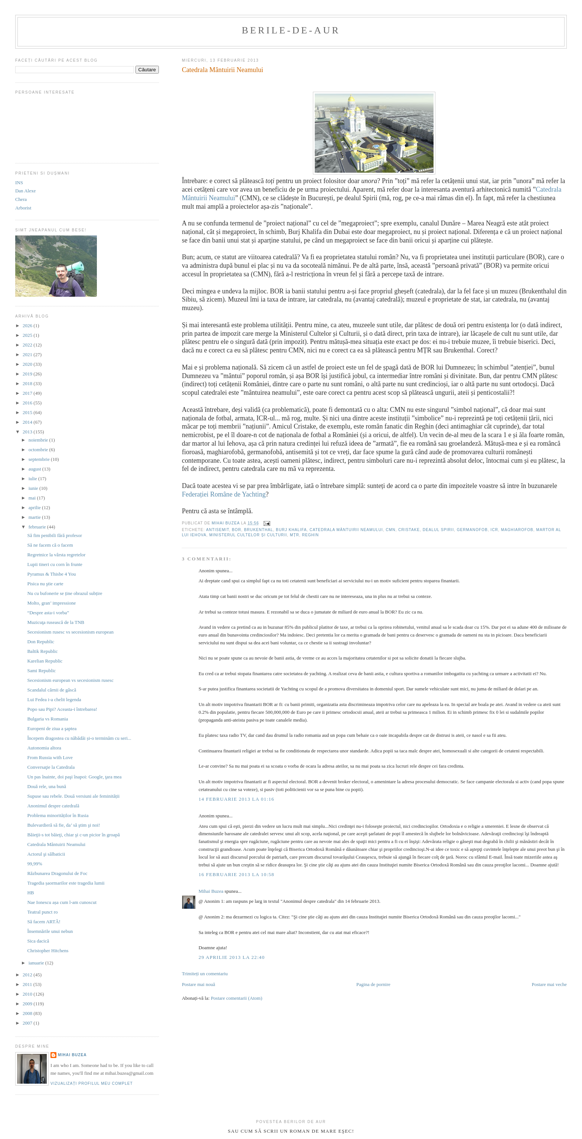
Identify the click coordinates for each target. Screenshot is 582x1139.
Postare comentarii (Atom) (236, 998)
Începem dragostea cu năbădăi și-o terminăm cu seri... (79, 738)
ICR (494, 530)
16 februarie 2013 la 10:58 (236, 874)
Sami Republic (41, 670)
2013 (28, 432)
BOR (236, 530)
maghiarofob (517, 530)
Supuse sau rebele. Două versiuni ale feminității (73, 796)
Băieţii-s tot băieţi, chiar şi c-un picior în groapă (73, 834)
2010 (28, 994)
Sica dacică (38, 941)
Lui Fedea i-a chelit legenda (54, 699)
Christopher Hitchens (47, 950)
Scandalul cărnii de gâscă (51, 690)
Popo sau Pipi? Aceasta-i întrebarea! (62, 709)
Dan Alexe (25, 190)
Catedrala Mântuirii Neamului (346, 530)
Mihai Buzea (211, 891)
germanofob (472, 530)
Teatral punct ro (42, 912)
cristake (409, 530)
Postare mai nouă (198, 984)
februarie (38, 527)
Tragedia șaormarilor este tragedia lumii (65, 883)
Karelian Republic (44, 661)
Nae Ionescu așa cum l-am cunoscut (62, 902)
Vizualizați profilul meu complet (91, 1083)
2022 (28, 345)
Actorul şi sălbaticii (46, 854)
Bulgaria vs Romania (47, 719)
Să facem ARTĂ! (43, 921)
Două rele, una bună (46, 786)
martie (35, 517)
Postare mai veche (549, 984)
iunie (34, 488)
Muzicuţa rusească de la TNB (55, 622)
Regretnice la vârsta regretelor (56, 554)
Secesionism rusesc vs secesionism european (70, 632)
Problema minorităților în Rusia (57, 815)
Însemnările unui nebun (50, 931)
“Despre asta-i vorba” (48, 612)
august (35, 469)
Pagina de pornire (373, 984)
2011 (28, 984)
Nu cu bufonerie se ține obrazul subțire (64, 593)
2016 (28, 403)
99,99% (34, 863)
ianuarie (37, 963)
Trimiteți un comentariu (205, 973)
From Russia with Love (49, 757)
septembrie (40, 459)
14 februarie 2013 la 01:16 (236, 799)
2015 (28, 412)
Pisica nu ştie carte (45, 583)
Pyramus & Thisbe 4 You (51, 574)
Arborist (23, 208)
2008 (28, 1013)
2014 (28, 422)
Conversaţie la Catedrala (51, 767)
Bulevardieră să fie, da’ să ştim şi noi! (63, 825)
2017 (28, 393)
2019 (28, 374)
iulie (33, 478)
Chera (21, 199)
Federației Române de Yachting (224, 494)
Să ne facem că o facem (50, 545)
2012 (28, 974)
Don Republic (40, 641)
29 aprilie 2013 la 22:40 (232, 957)
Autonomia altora (44, 748)
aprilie (35, 507)
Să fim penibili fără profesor (54, 535)
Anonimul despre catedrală (53, 805)
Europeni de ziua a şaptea (51, 728)
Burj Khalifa (291, 530)
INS (19, 182)
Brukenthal (258, 530)
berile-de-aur (291, 30)
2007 (28, 1023)
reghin (310, 535)
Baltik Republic (42, 651)
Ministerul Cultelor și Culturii (248, 535)
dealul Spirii (438, 530)
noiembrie (39, 440)
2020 (28, 364)
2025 (28, 335)
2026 (28, 325)
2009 (28, 1003)
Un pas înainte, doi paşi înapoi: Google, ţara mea (74, 777)
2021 (28, 354)
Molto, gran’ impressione (51, 603)
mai (33, 498)
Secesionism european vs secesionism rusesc (70, 680)
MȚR (294, 535)
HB (30, 892)
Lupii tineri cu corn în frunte (54, 564)
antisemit (217, 530)
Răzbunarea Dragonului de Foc (57, 873)
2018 (28, 383)
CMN (390, 530)
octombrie (39, 449)
